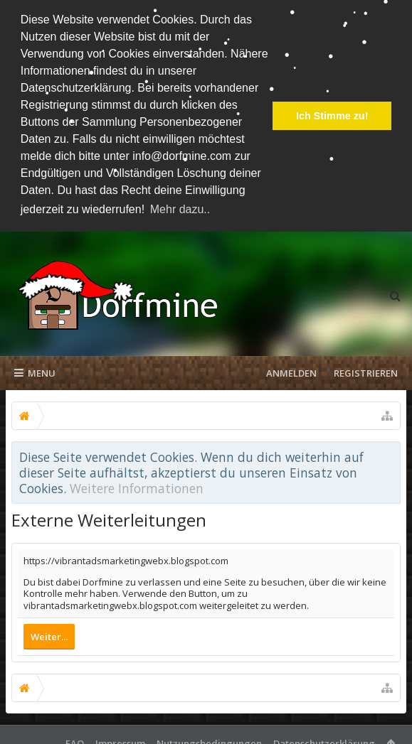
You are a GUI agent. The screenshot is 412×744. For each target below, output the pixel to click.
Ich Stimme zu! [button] (332, 116)
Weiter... (49, 632)
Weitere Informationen (137, 484)
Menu (35, 369)
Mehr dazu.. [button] (180, 209)
